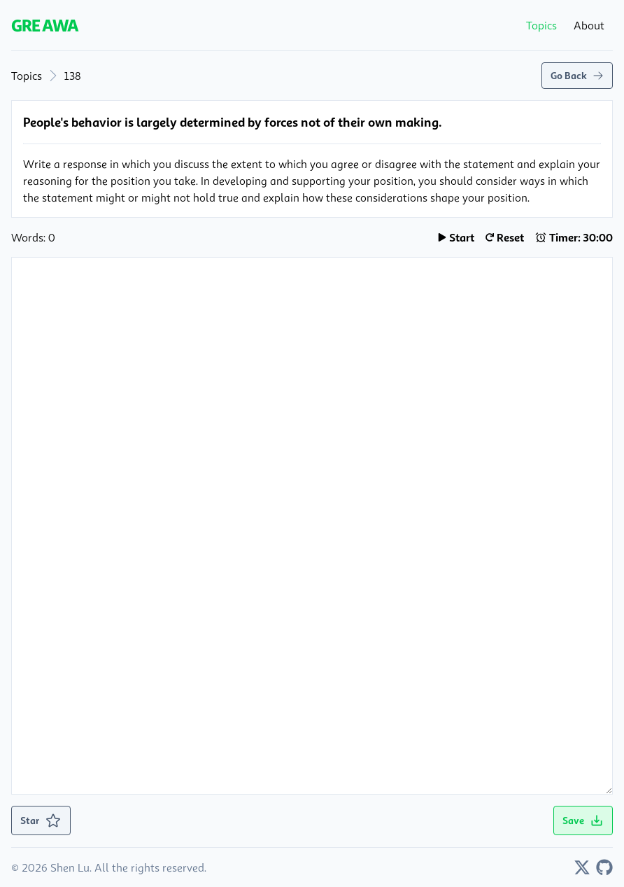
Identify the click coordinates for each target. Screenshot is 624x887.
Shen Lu (70, 867)
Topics (26, 76)
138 (72, 76)
